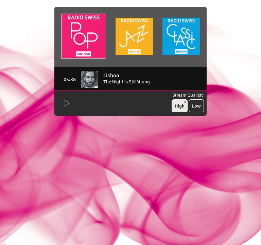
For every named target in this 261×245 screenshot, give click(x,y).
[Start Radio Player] (66, 103)
